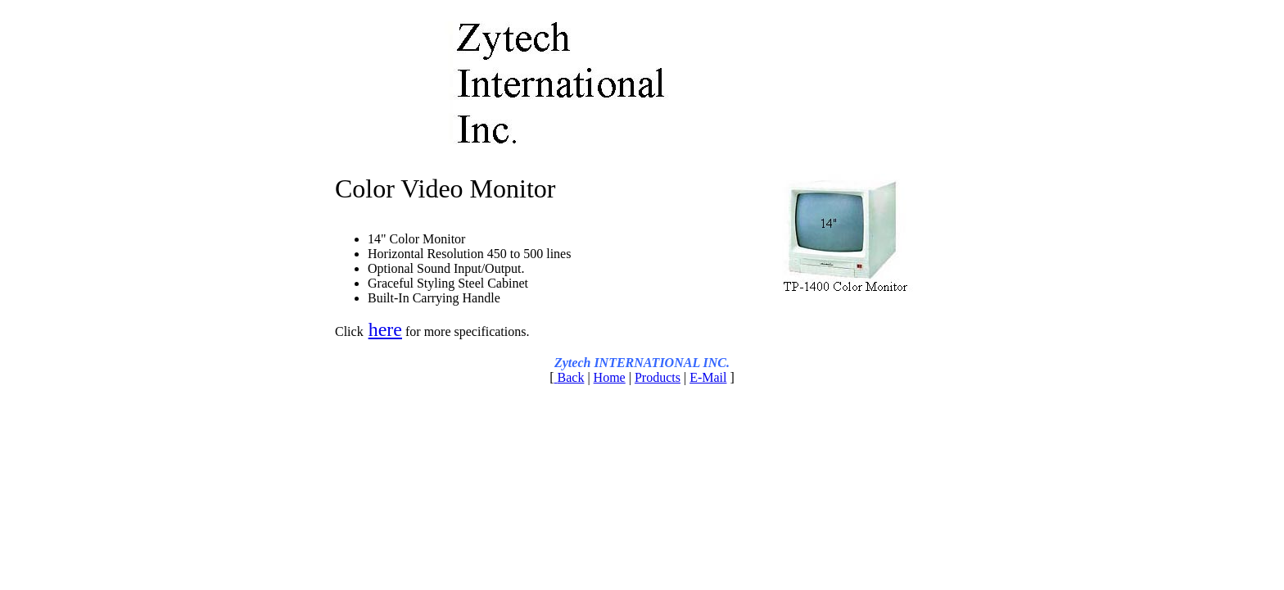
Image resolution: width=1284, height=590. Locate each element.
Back (571, 377)
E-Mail (707, 377)
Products (657, 377)
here (385, 329)
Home (610, 377)
